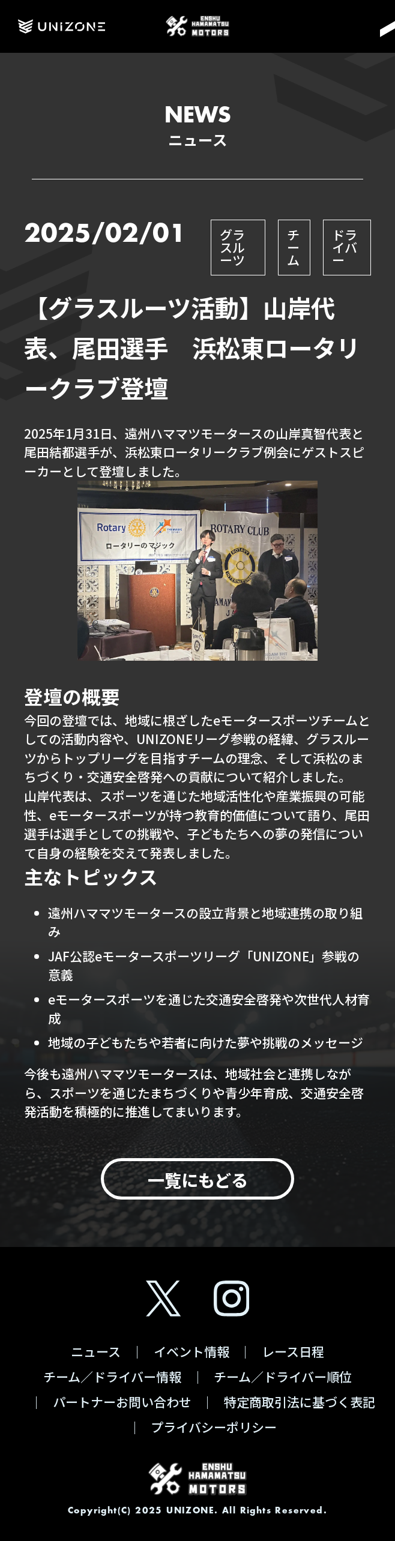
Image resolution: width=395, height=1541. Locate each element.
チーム (293, 247)
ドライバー (344, 247)
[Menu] (372, 26)
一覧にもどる (198, 1179)
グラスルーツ (232, 247)
